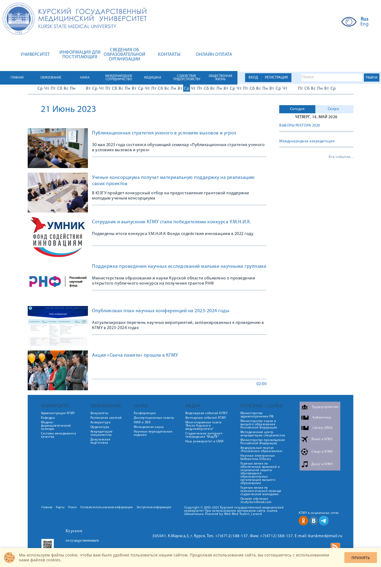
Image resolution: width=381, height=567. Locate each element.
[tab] (297, 109)
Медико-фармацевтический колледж (56, 426)
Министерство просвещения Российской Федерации (262, 442)
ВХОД (253, 78)
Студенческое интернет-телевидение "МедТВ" (204, 435)
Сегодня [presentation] (297, 109)
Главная (46, 507)
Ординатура (99, 427)
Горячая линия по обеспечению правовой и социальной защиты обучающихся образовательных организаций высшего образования (260, 473)
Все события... (341, 157)
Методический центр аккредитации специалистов (262, 434)
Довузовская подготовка (100, 441)
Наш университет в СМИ (204, 441)
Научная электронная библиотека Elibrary (257, 457)
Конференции (145, 413)
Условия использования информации (106, 507)
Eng (364, 24)
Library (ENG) (323, 428)
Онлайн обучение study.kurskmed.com (256, 500)
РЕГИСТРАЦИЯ (276, 78)
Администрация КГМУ (58, 413)
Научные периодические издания (153, 433)
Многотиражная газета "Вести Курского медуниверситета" (203, 426)
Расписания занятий (106, 418)
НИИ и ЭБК (142, 422)
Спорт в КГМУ (322, 451)
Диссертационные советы (154, 418)
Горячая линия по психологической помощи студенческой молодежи (260, 491)
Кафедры (48, 418)
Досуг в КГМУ (322, 464)
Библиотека (322, 417)
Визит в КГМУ (322, 439)
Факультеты (99, 413)
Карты (60, 507)
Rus (365, 19)
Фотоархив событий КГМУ (205, 418)
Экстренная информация (153, 507)
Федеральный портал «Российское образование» (261, 449)
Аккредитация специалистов (101, 433)
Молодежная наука (149, 427)
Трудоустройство (325, 407)
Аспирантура (100, 422)
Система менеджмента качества (58, 435)
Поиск (72, 507)
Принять (360, 557)
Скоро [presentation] (333, 109)
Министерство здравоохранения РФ (257, 415)
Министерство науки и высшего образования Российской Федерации (258, 424)
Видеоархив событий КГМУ (206, 413)
